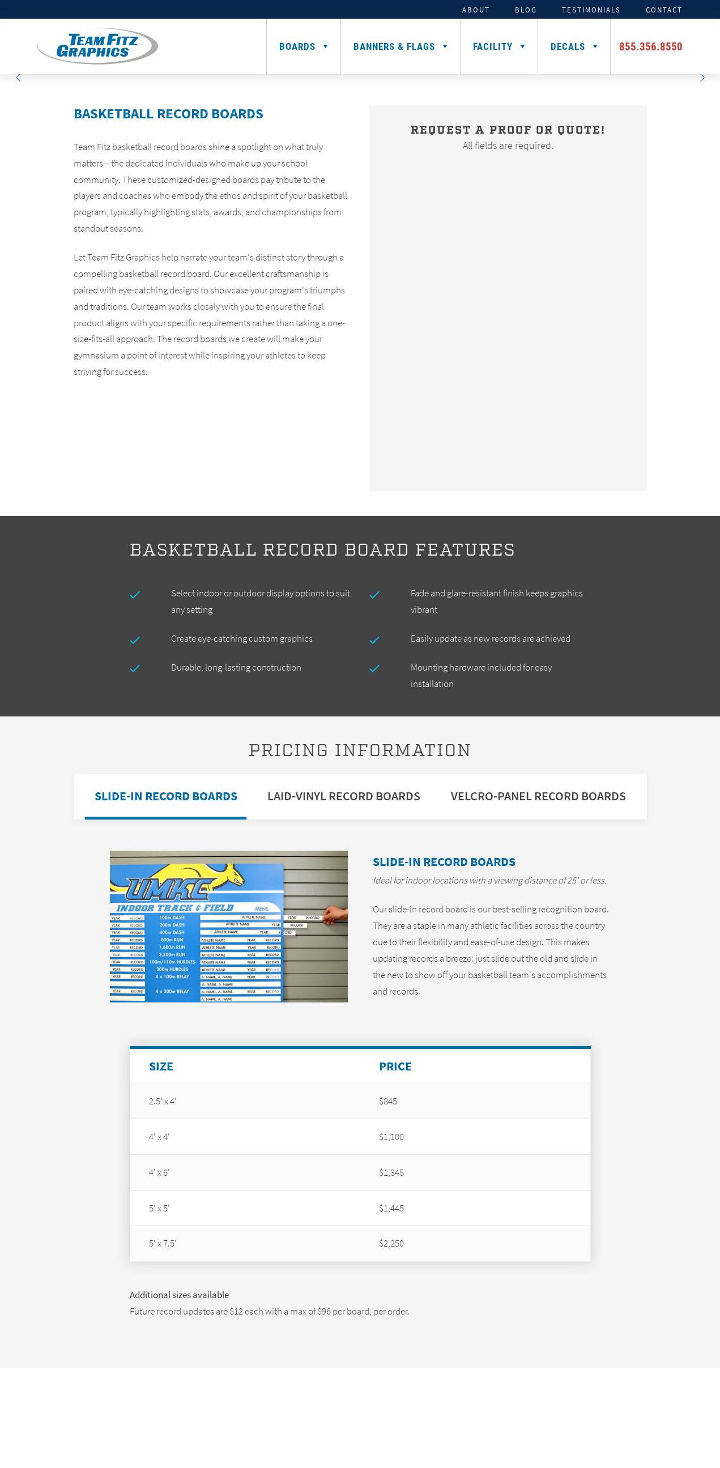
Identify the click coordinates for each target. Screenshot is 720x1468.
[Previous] (18, 77)
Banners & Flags (394, 46)
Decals (568, 46)
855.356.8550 (651, 46)
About (476, 10)
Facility (493, 46)
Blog (526, 10)
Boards (297, 46)
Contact (664, 10)
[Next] (701, 77)
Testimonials (591, 10)
